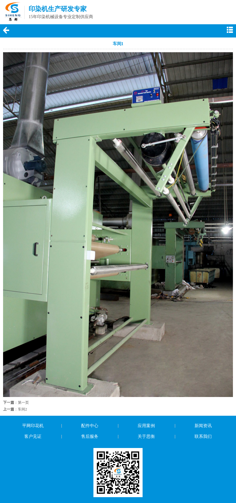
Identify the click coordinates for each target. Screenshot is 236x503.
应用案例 (146, 425)
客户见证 (32, 436)
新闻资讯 (203, 425)
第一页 (23, 402)
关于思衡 (146, 436)
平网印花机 (33, 425)
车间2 (22, 409)
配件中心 (89, 425)
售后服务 (89, 436)
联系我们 (203, 436)
